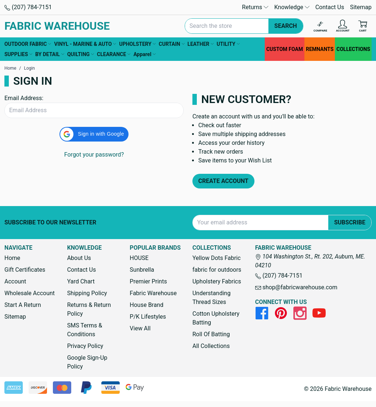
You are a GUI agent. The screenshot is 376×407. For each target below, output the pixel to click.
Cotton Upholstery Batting (215, 318)
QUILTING (80, 54)
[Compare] (320, 26)
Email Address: (23, 98)
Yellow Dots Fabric (216, 257)
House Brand (146, 304)
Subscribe (349, 222)
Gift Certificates (24, 269)
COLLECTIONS (353, 49)
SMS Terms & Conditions (84, 330)
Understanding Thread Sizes (211, 297)
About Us (79, 257)
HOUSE (139, 257)
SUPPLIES (18, 54)
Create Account (223, 180)
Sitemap (361, 7)
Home (12, 257)
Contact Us (329, 7)
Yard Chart (81, 281)
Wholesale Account (29, 293)
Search (285, 25)
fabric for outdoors (216, 269)
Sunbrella (142, 269)
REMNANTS (319, 49)
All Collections (211, 345)
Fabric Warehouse (153, 293)
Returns (255, 7)
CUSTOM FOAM (284, 49)
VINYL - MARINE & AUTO (85, 44)
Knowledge (292, 7)
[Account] (342, 26)
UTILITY (228, 44)
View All (140, 328)
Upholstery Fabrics (216, 281)
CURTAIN (171, 44)
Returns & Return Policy (89, 309)
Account (15, 281)
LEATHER (201, 44)
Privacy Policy (85, 345)
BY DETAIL (49, 54)
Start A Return (22, 304)
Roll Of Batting (211, 334)
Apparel (144, 54)
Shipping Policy (87, 293)
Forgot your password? (94, 154)
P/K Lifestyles (148, 316)
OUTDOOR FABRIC (27, 44)
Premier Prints (148, 281)
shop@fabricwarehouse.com (296, 287)
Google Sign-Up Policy (87, 362)
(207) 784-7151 (28, 7)
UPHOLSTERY (137, 44)
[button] (93, 134)
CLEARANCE (113, 54)
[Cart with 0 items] (362, 26)
